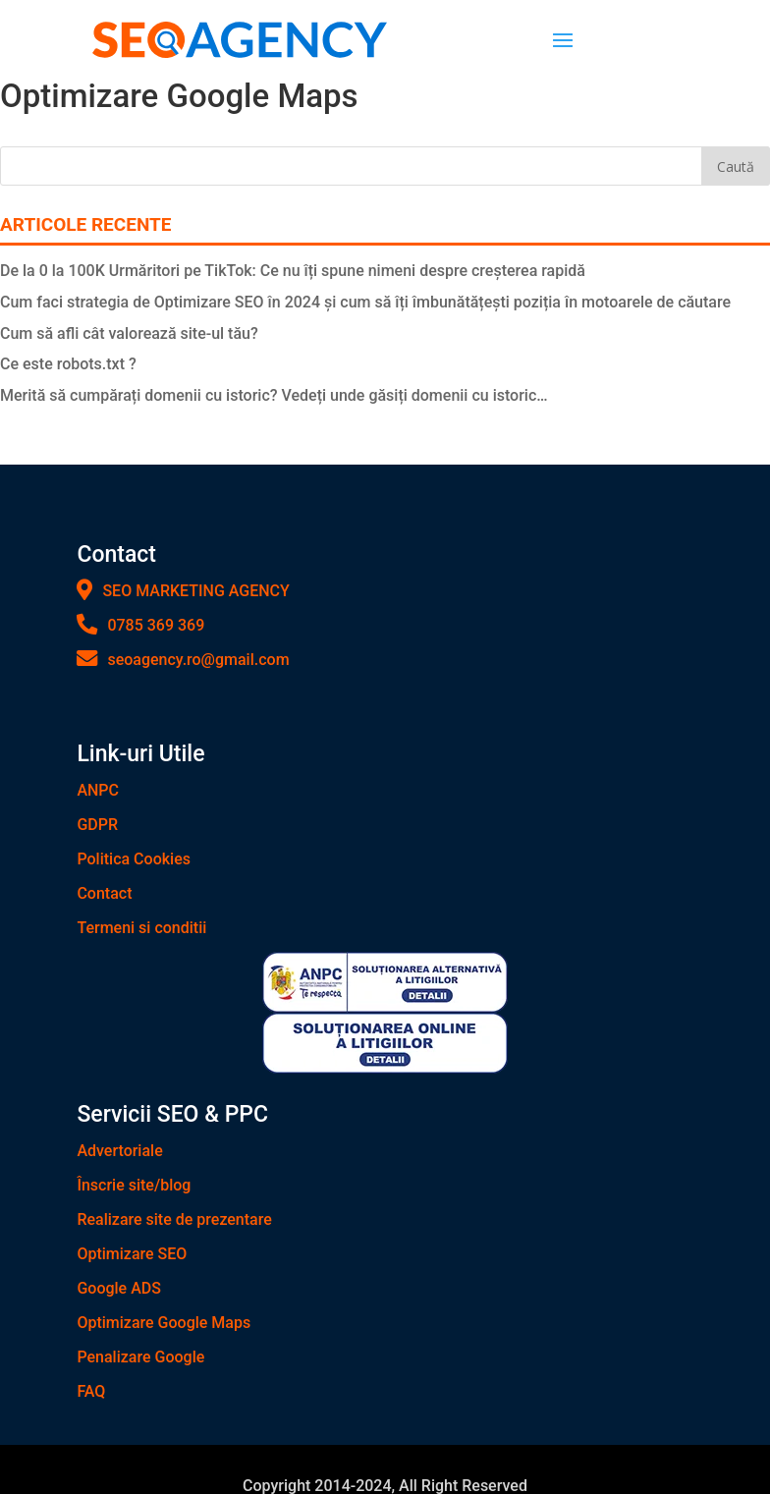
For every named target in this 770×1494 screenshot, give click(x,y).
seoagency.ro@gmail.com (183, 659)
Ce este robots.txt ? (68, 364)
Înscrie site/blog (134, 1185)
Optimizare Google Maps (163, 1322)
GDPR (97, 824)
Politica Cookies (134, 859)
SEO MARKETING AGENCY (183, 590)
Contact (104, 893)
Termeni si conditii (141, 927)
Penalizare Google (140, 1357)
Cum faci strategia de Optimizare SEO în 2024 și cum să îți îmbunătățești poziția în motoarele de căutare (365, 302)
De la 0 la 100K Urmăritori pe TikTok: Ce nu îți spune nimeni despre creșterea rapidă (292, 270)
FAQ (91, 1391)
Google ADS (119, 1288)
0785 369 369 (140, 625)
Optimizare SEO (132, 1254)
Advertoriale (119, 1150)
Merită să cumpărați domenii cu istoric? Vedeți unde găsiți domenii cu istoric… (274, 395)
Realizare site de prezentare (174, 1219)
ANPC (98, 790)
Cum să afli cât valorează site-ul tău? (129, 333)
